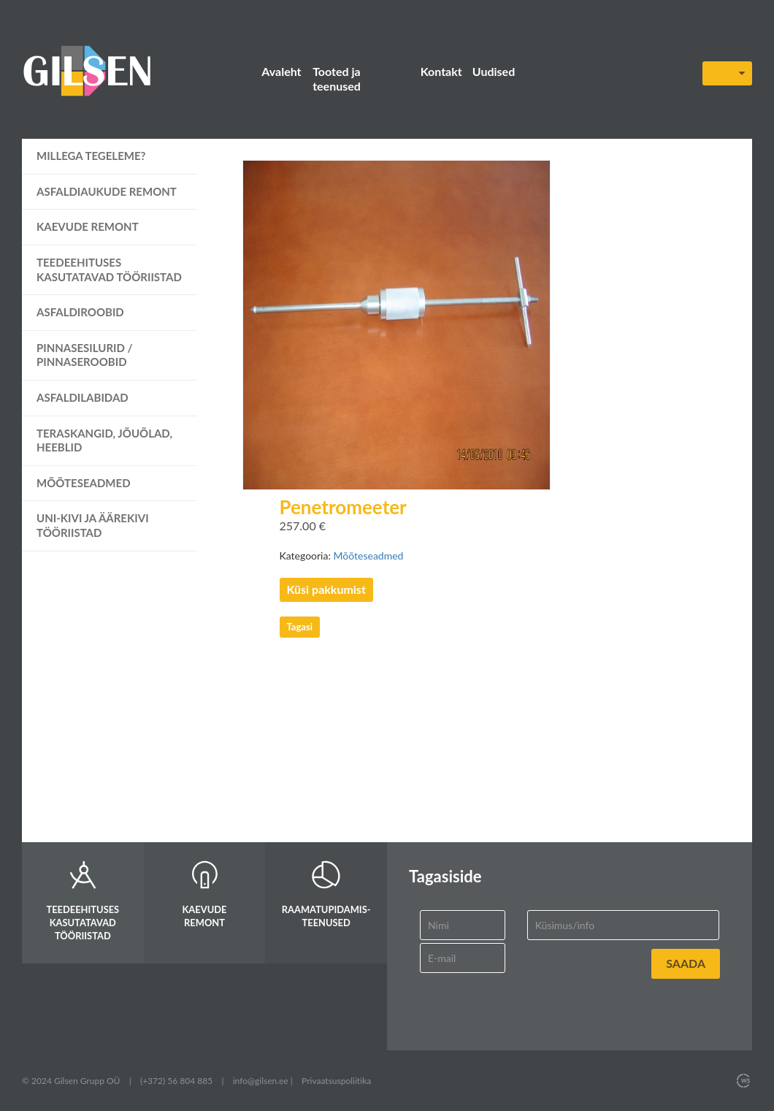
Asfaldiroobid (80, 311)
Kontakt (441, 71)
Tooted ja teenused (337, 78)
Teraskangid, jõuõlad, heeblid (104, 440)
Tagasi (300, 627)
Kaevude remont (88, 226)
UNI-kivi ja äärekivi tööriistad (93, 525)
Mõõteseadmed (84, 482)
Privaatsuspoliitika (336, 1080)
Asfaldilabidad (83, 397)
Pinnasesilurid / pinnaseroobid (85, 355)
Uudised (493, 71)
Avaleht (281, 71)
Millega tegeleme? (91, 155)
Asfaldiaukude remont (107, 191)
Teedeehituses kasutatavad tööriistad (109, 269)
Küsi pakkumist (326, 589)
